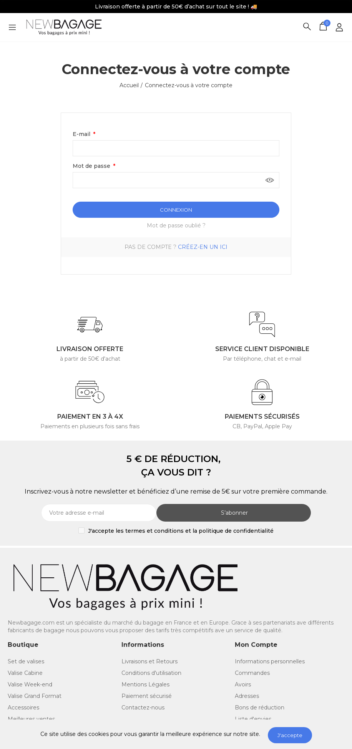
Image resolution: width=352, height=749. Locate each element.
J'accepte (289, 735)
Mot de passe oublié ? (176, 225)
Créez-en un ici (202, 247)
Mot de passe (92, 165)
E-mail (82, 134)
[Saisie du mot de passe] (176, 180)
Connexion (176, 210)
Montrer (269, 180)
